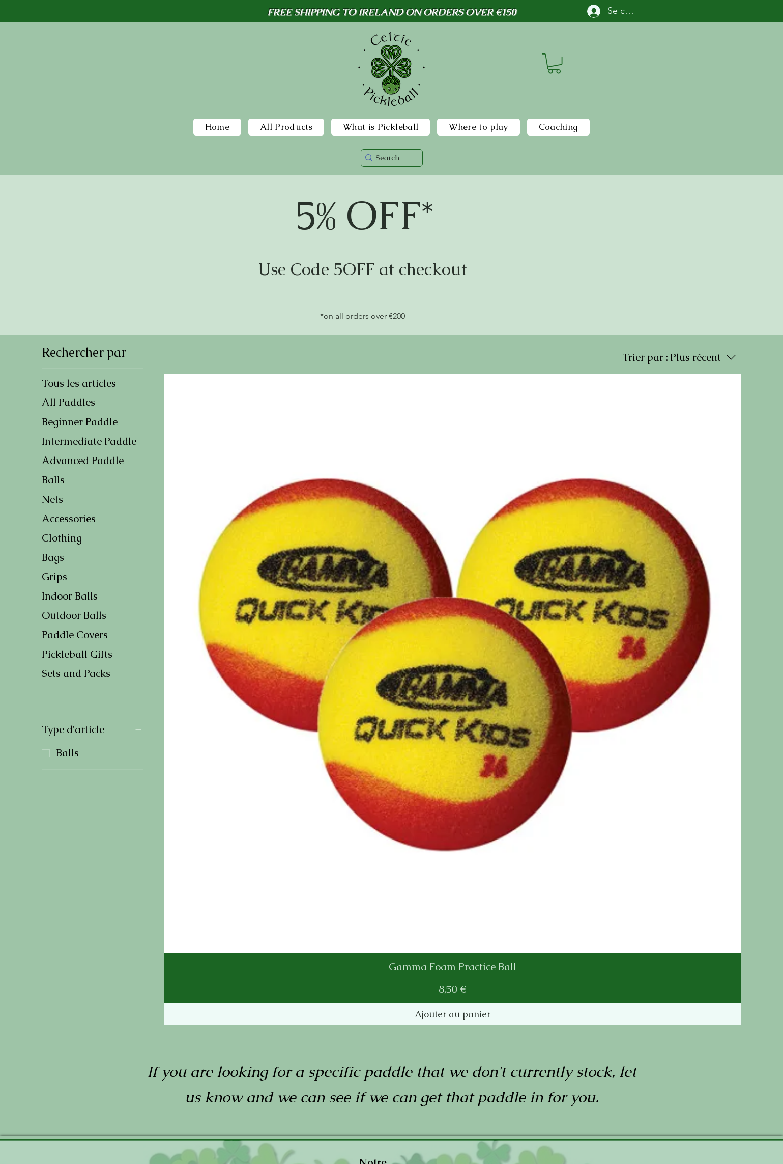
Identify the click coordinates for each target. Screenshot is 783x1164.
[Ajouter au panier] (453, 1014)
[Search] (388, 157)
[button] (554, 63)
